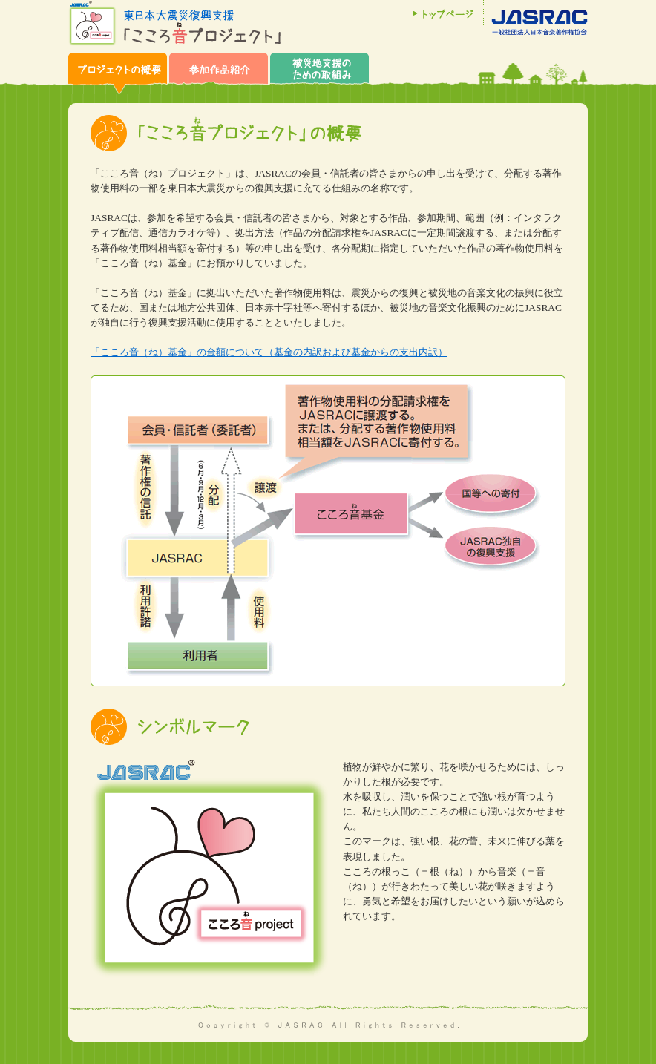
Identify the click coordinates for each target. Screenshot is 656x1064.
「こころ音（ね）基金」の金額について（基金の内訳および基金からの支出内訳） (269, 352)
